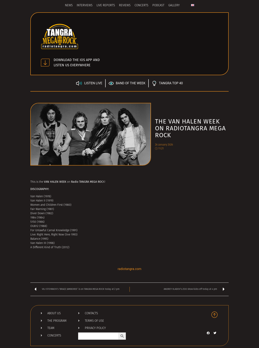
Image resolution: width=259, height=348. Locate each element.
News (69, 5)
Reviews (125, 5)
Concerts (141, 5)
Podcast (158, 5)
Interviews (84, 5)
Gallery (174, 5)
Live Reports (106, 5)
